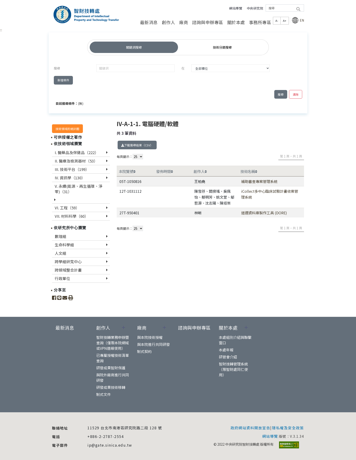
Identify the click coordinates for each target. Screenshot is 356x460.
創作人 (168, 22)
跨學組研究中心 (68, 261)
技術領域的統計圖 (67, 129)
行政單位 (62, 278)
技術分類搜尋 (222, 47)
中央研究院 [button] (255, 8)
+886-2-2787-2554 (105, 436)
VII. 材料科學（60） (71, 216)
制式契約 (144, 351)
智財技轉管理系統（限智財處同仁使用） (233, 369)
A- (276, 20)
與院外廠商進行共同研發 (112, 377)
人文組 (60, 253)
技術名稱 (248, 171)
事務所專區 (260, 22)
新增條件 (63, 80)
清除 (296, 94)
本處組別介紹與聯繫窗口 (235, 340)
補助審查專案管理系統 (259, 181)
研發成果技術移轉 (110, 387)
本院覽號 (127, 171)
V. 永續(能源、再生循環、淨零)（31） (78, 188)
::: (1, 30)
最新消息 (149, 22)
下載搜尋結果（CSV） (137, 145)
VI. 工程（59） (67, 207)
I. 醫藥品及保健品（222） (77, 152)
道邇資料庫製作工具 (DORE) (264, 212)
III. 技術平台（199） (72, 169)
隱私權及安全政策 (288, 427)
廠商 (183, 22)
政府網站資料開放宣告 (250, 427)
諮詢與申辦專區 (207, 22)
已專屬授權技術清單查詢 (112, 357)
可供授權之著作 (68, 137)
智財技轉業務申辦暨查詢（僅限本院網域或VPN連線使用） (112, 343)
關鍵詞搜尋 (134, 47)
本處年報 (226, 349)
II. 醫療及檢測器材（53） (76, 161)
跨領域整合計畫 (68, 270)
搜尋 (281, 94)
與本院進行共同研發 (153, 344)
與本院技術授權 (150, 337)
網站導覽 (235, 8)
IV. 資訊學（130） (70, 177)
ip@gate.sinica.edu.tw (109, 445)
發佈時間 (164, 171)
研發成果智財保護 (110, 367)
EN (298, 20)
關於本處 (236, 22)
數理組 (60, 236)
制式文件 (103, 394)
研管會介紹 (228, 357)
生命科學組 (64, 245)
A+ (284, 20)
